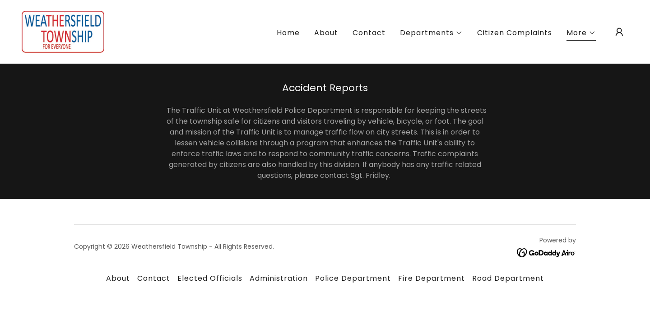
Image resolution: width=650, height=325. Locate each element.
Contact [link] (369, 33)
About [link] (326, 33)
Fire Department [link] (431, 278)
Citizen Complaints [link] (514, 33)
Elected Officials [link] (209, 278)
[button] (431, 33)
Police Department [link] (353, 278)
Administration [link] (279, 278)
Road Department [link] (508, 278)
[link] (63, 31)
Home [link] (288, 33)
